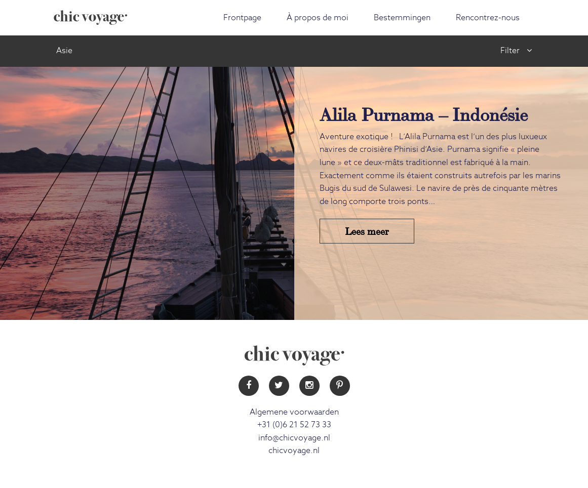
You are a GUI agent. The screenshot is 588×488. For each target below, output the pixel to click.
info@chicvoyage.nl (294, 438)
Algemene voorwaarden (294, 412)
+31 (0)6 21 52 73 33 (294, 425)
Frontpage (242, 18)
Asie (64, 51)
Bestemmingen (402, 18)
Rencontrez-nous (488, 18)
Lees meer (367, 230)
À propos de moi (317, 18)
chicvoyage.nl (294, 450)
